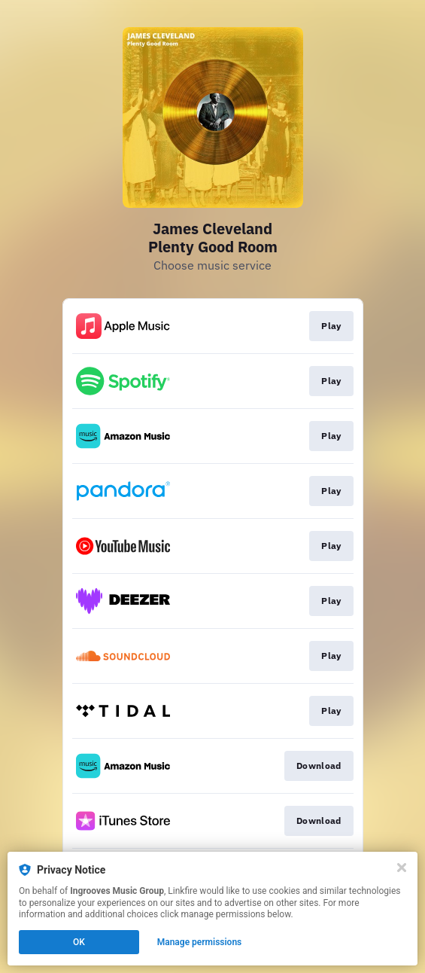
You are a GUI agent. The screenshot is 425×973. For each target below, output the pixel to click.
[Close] (402, 868)
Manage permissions (199, 942)
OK (79, 942)
